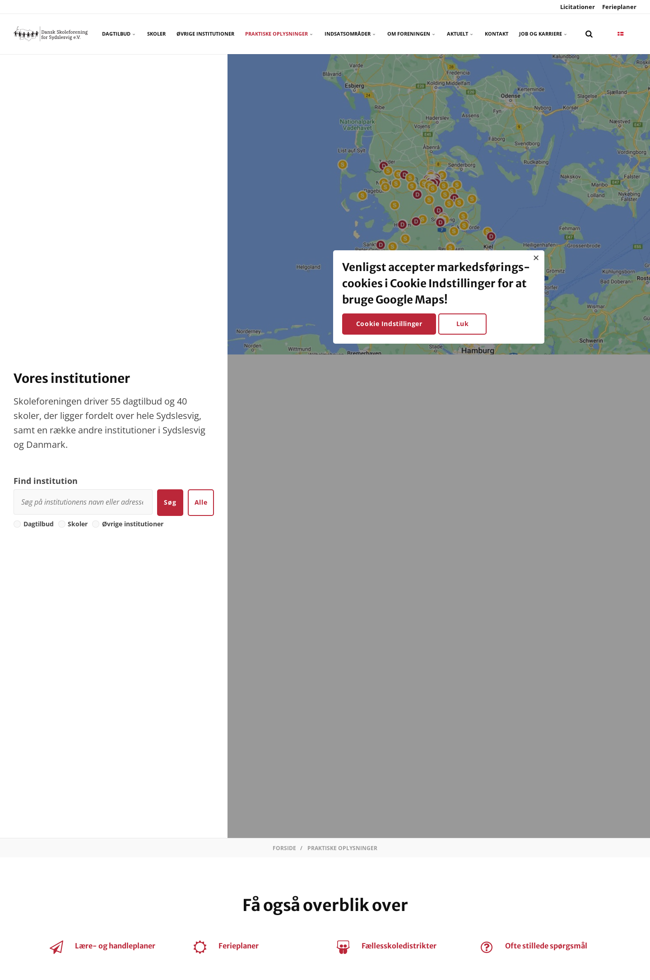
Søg (170, 502)
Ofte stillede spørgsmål (546, 945)
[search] (589, 34)
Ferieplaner (618, 7)
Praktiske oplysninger (279, 33)
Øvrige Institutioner (205, 33)
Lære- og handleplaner (115, 945)
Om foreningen (411, 33)
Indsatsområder (350, 33)
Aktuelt (460, 33)
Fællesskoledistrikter (399, 945)
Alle (201, 502)
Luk (462, 323)
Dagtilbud (119, 33)
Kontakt (496, 33)
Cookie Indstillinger (389, 323)
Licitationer (577, 7)
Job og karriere (543, 33)
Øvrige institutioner (127, 524)
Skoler (156, 33)
